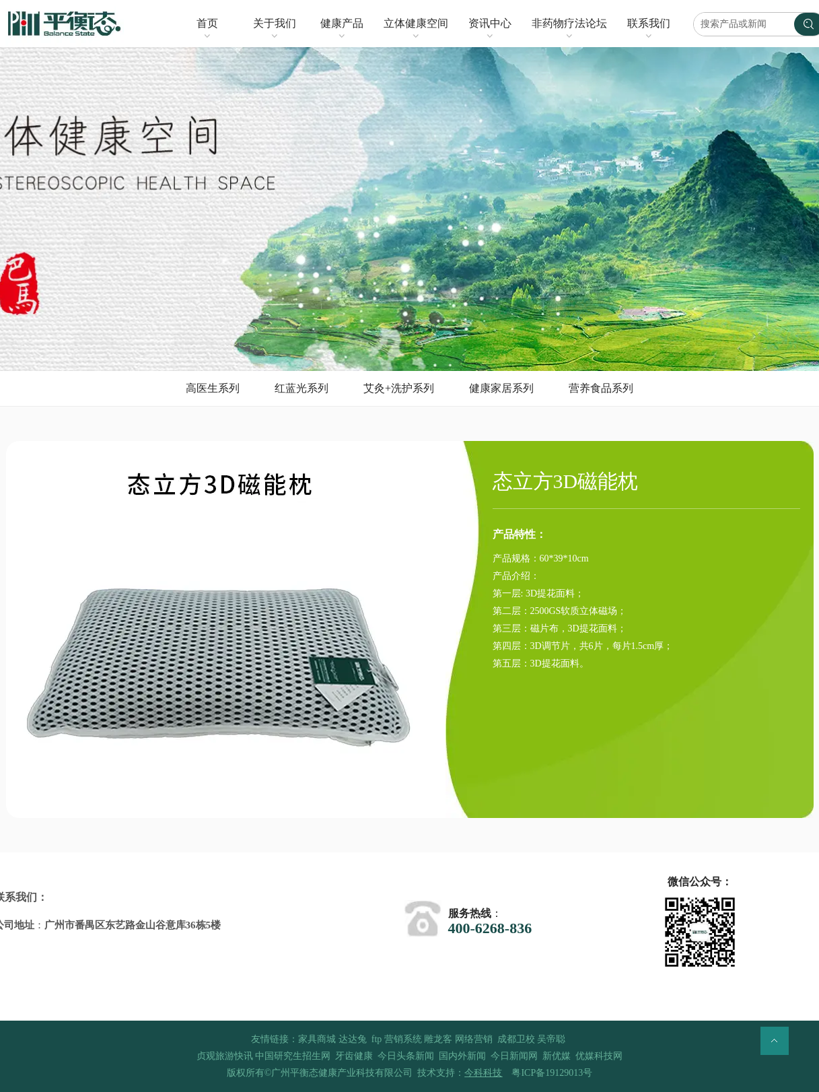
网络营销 (474, 1039)
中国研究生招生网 (292, 1056)
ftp (376, 1039)
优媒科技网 (598, 1056)
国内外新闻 (462, 1056)
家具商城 (317, 1039)
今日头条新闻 (406, 1056)
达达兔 (353, 1039)
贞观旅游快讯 (225, 1056)
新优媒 (556, 1056)
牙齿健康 (354, 1056)
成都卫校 (516, 1039)
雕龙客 (438, 1039)
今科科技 (483, 1073)
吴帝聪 (551, 1039)
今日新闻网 (514, 1056)
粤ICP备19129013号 (551, 1073)
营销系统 (403, 1039)
